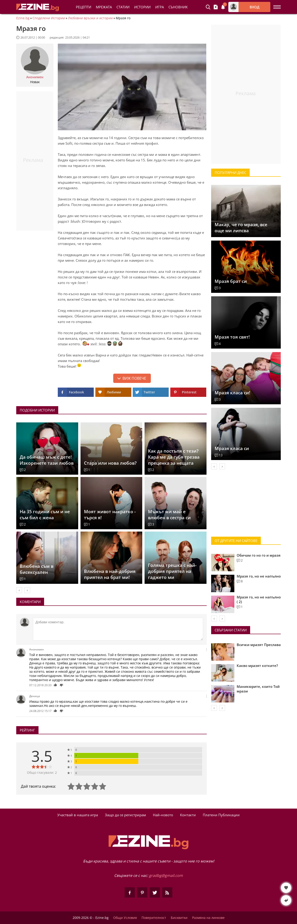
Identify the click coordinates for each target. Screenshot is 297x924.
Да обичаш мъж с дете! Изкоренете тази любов (47, 460)
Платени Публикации (221, 815)
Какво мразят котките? (257, 665)
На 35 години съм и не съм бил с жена (45, 515)
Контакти (188, 815)
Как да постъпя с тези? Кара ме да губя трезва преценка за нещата (174, 457)
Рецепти (83, 7)
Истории (142, 7)
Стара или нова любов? (110, 463)
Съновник (178, 7)
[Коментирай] (118, 629)
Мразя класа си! (232, 393)
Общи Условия (125, 917)
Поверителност (154, 917)
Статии (122, 7)
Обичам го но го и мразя (259, 555)
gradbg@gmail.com (166, 875)
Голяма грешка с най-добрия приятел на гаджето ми (172, 571)
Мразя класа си (232, 448)
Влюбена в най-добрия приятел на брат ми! (110, 574)
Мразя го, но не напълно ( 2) (259, 599)
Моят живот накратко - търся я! (110, 515)
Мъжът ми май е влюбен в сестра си (169, 515)
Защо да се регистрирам (125, 815)
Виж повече (134, 378)
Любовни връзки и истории (90, 18)
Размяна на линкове (208, 917)
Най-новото (163, 815)
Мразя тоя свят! (232, 337)
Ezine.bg (22, 18)
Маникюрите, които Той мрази (258, 688)
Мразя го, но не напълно (259, 576)
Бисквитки (179, 917)
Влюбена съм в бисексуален (36, 569)
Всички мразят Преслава (259, 644)
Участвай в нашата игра (77, 815)
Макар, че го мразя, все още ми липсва (241, 228)
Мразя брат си (231, 281)
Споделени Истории (48, 18)
